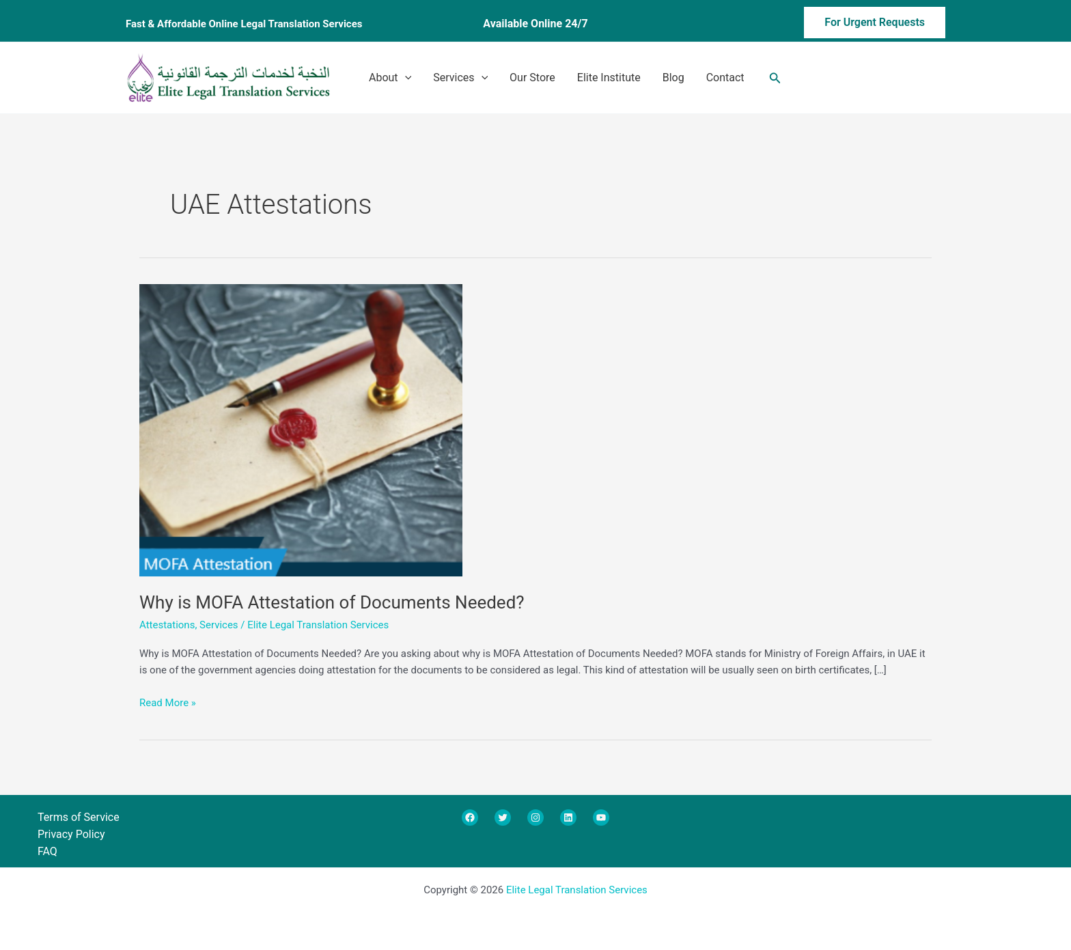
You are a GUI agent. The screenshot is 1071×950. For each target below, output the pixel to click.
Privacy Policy (71, 834)
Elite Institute (609, 77)
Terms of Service (79, 817)
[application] (405, 78)
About (390, 78)
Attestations (167, 625)
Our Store (532, 77)
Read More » (167, 702)
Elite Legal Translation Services (577, 890)
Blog (673, 77)
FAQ (47, 851)
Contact (725, 77)
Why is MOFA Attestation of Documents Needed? (332, 602)
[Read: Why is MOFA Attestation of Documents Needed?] (300, 429)
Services (460, 78)
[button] (854, 24)
